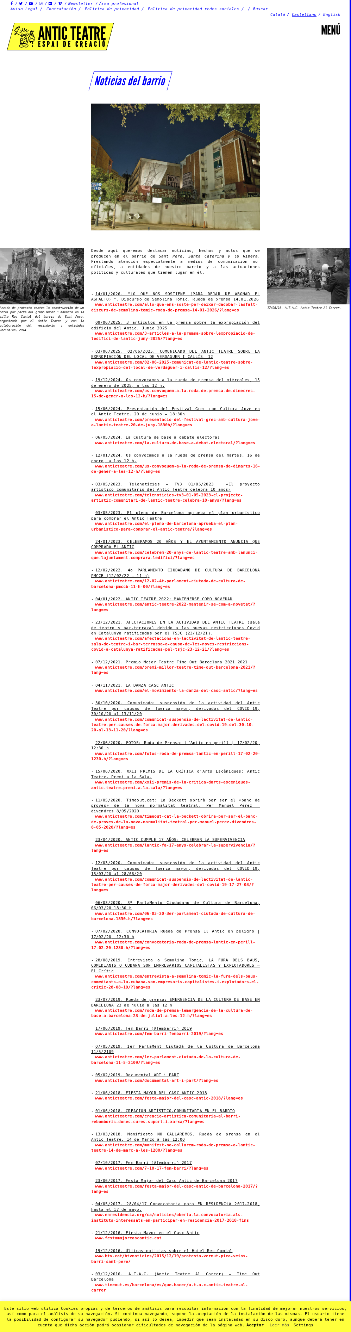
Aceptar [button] (255, 1325)
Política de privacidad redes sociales (193, 9)
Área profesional (119, 3)
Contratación (61, 9)
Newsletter (80, 3)
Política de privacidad (112, 9)
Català (277, 14)
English (331, 14)
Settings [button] (303, 1325)
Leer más (279, 1325)
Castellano (304, 14)
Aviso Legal (24, 9)
